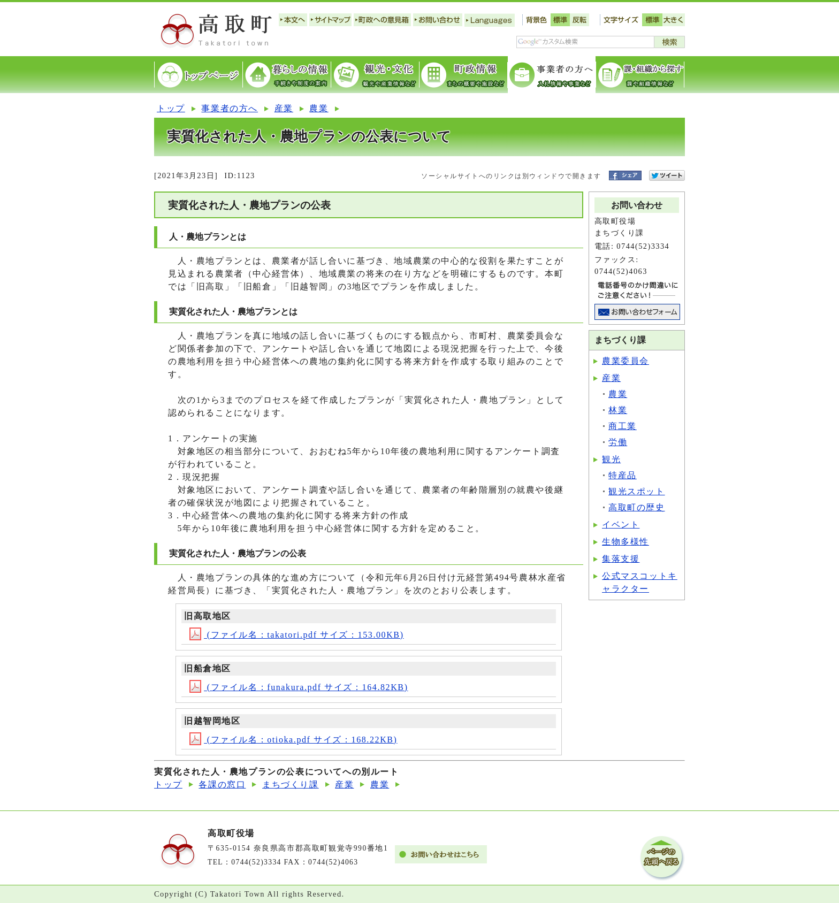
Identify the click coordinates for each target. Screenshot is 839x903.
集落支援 (620, 558)
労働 (617, 442)
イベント (620, 524)
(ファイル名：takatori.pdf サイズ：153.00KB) (296, 634)
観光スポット (636, 491)
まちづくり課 (290, 784)
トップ (171, 108)
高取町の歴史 (636, 507)
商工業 (622, 426)
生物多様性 (625, 541)
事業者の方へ (229, 108)
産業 (283, 108)
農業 (318, 108)
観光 (611, 459)
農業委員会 (625, 360)
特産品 (622, 475)
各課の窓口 (222, 784)
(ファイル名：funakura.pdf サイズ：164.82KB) (298, 687)
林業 (617, 410)
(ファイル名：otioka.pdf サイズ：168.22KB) (293, 739)
